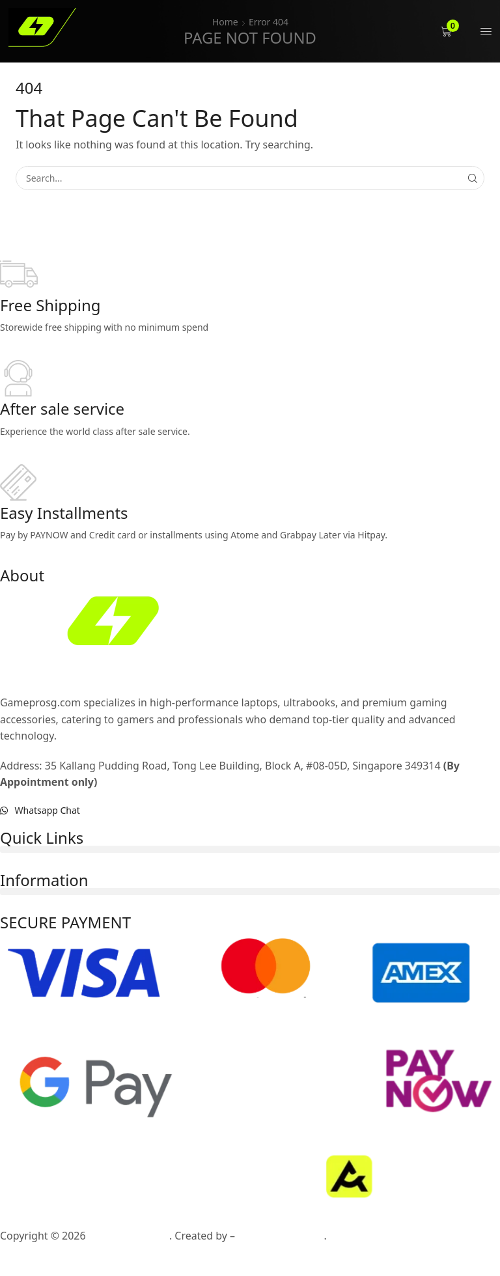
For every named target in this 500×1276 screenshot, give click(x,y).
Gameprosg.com (129, 1235)
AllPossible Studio (281, 1235)
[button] (447, 31)
